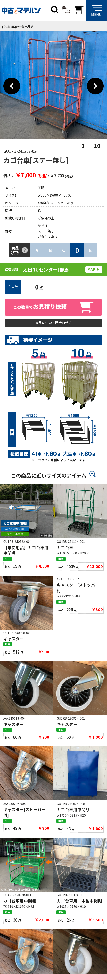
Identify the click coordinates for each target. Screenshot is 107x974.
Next (95, 86)
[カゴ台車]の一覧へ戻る (18, 26)
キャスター (13, 642)
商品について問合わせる (53, 324)
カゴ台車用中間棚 (73, 814)
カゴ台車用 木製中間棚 (79, 907)
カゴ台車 (65, 549)
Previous (11, 86)
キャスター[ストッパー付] (78, 591)
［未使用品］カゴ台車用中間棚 (25, 552)
